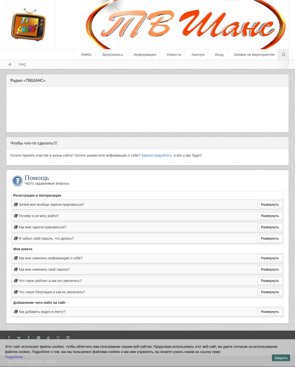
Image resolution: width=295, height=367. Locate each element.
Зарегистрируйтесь (156, 155)
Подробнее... (15, 357)
